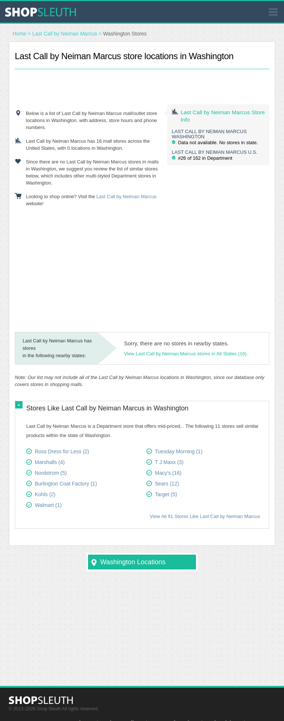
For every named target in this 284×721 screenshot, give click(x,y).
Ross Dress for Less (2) (62, 451)
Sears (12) (167, 484)
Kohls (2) (45, 494)
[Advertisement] (142, 80)
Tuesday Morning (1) (179, 451)
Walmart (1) (48, 505)
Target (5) (166, 494)
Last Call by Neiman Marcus (65, 34)
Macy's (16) (168, 473)
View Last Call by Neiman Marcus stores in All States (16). (186, 353)
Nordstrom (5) (51, 473)
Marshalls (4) (50, 462)
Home (19, 34)
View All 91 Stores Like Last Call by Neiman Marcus (205, 516)
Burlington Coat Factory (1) (66, 484)
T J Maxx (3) (169, 462)
